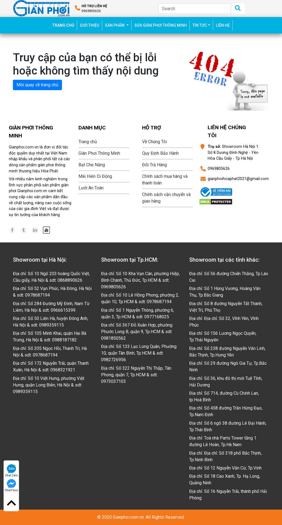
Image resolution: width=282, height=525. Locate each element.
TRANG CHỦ (64, 24)
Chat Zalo (11, 470)
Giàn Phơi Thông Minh (99, 153)
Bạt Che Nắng (91, 164)
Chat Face (11, 485)
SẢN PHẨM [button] (115, 25)
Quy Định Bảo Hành (160, 153)
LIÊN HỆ (223, 25)
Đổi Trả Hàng (154, 164)
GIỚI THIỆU (89, 25)
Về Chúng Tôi (154, 141)
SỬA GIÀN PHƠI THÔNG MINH (160, 25)
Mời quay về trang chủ (37, 84)
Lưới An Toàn (91, 187)
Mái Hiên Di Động (95, 176)
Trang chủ (87, 141)
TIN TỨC (199, 25)
